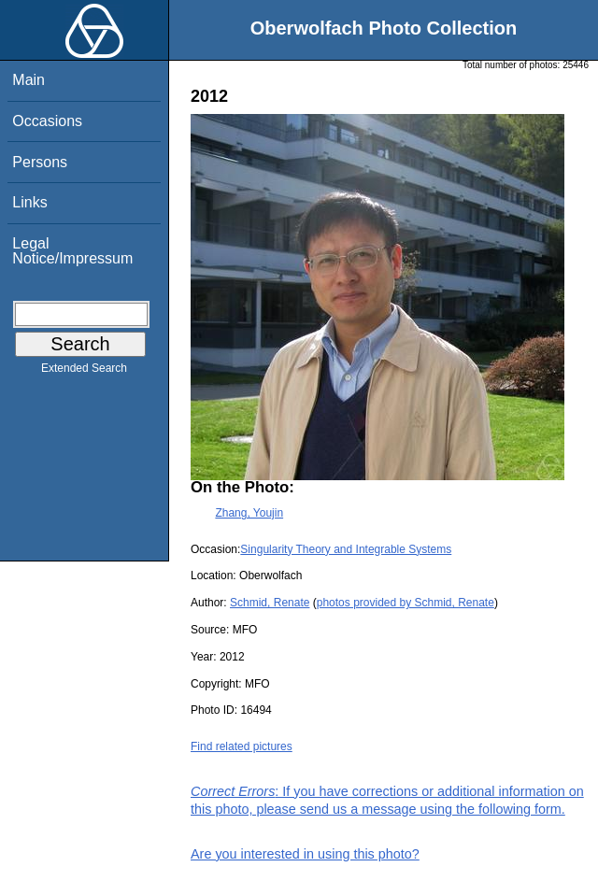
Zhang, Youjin (249, 512)
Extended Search (84, 371)
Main (28, 80)
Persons (39, 162)
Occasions (47, 121)
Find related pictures (241, 746)
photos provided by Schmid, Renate (405, 602)
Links (29, 202)
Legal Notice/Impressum (72, 250)
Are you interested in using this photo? (305, 853)
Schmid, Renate (269, 602)
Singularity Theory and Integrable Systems (345, 549)
